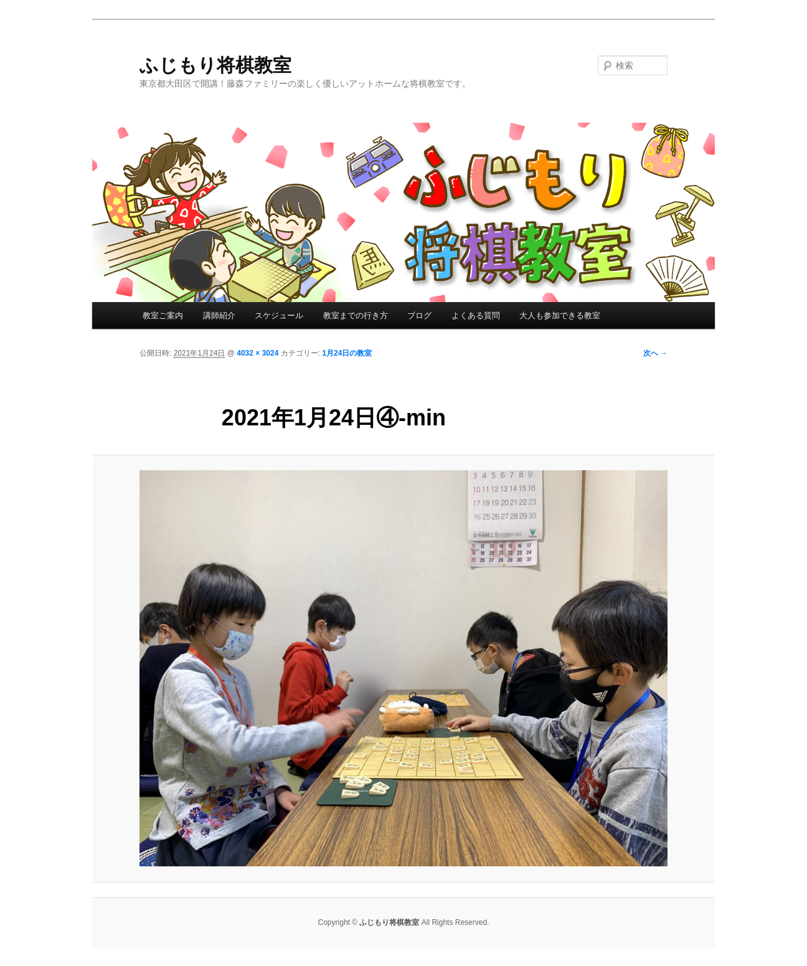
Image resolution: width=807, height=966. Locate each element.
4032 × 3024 (257, 353)
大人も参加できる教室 (559, 315)
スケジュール (279, 315)
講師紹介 (219, 315)
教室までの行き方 (355, 315)
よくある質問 (475, 315)
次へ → (655, 353)
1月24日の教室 (347, 353)
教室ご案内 (163, 315)
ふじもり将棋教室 (215, 65)
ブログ (419, 315)
